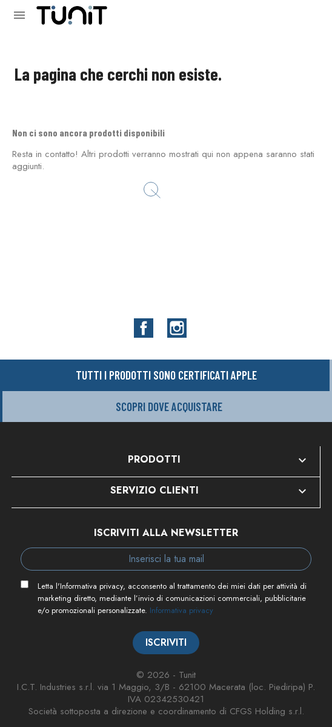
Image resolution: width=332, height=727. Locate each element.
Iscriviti (166, 642)
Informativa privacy (181, 610)
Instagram (177, 328)
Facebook (143, 328)
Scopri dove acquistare (169, 407)
